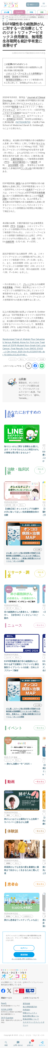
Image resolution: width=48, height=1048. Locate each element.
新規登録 (24, 955)
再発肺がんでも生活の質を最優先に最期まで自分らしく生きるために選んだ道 (21, 870)
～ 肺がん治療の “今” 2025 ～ (18, 763)
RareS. (4, 1003)
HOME (3, 17)
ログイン (24, 948)
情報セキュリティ (30, 1013)
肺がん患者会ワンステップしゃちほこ (21, 920)
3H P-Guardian (7, 1018)
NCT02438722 (23, 122)
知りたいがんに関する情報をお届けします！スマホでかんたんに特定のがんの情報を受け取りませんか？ (21, 449)
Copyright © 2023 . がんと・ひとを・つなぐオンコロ (24, 1035)
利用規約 (26, 1010)
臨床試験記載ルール (31, 1016)
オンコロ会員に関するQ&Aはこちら (24, 959)
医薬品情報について (31, 1019)
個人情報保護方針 (30, 1007)
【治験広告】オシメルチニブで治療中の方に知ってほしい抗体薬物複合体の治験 (21, 511)
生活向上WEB (6, 1009)
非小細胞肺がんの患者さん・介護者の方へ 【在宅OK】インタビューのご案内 (21, 615)
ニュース (7, 17)
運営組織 (26, 1003)
